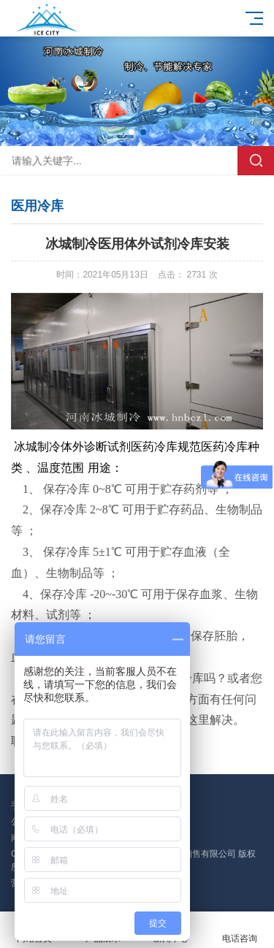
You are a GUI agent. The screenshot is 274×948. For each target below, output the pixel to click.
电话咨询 (239, 930)
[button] (131, 132)
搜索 (255, 160)
